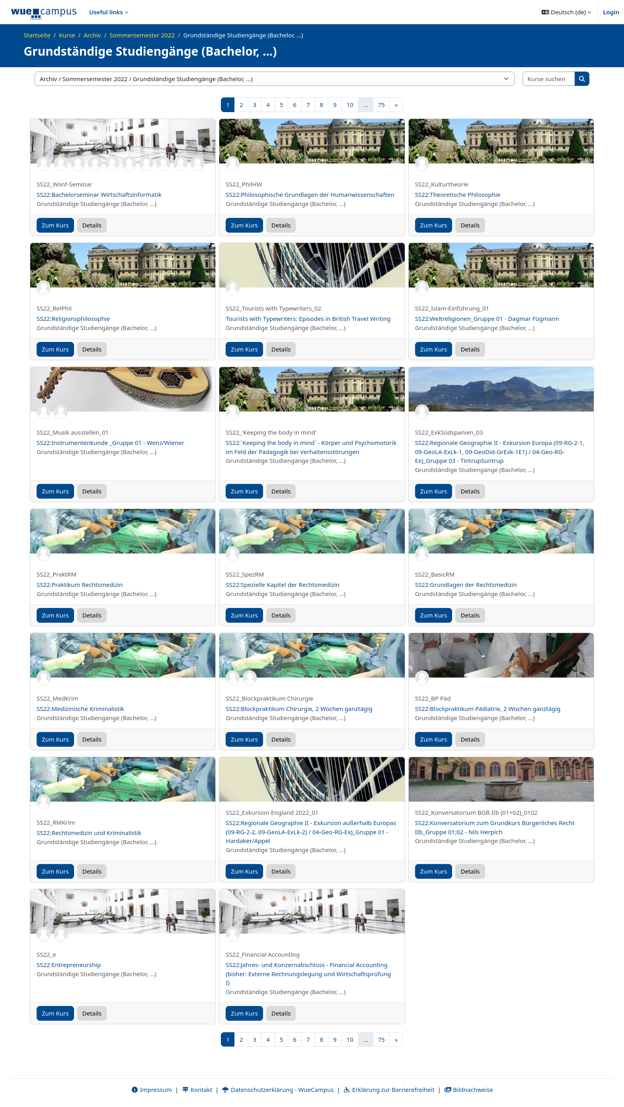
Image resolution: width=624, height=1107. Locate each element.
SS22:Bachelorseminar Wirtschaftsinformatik (99, 194)
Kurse (67, 35)
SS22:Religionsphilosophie (73, 318)
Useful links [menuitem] (106, 12)
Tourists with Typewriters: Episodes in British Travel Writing (308, 318)
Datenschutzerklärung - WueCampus (277, 1090)
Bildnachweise (468, 1090)
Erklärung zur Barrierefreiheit (388, 1090)
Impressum (151, 1090)
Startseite (37, 35)
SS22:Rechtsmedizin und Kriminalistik (89, 833)
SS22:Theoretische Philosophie (458, 194)
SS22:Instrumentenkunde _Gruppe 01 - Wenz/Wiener (110, 443)
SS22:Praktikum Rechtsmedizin (80, 584)
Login (611, 12)
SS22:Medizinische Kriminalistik (80, 709)
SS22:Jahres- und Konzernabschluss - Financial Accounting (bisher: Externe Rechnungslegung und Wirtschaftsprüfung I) (308, 974)
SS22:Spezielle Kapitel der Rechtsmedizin (282, 584)
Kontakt (197, 1090)
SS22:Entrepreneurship (69, 965)
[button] (566, 12)
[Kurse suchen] (549, 79)
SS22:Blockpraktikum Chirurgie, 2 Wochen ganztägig (299, 709)
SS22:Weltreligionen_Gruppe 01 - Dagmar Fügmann (487, 318)
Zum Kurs (55, 225)
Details (91, 225)
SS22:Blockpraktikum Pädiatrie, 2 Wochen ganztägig (488, 709)
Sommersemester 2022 (142, 35)
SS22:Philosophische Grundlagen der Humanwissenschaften (310, 194)
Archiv (92, 35)
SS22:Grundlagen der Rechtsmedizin (466, 584)
